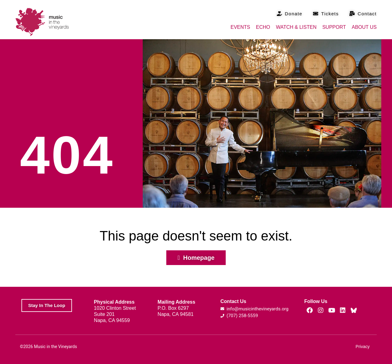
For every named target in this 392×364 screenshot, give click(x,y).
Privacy (363, 346)
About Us (364, 27)
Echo (263, 27)
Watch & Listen (296, 27)
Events (240, 27)
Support (334, 27)
